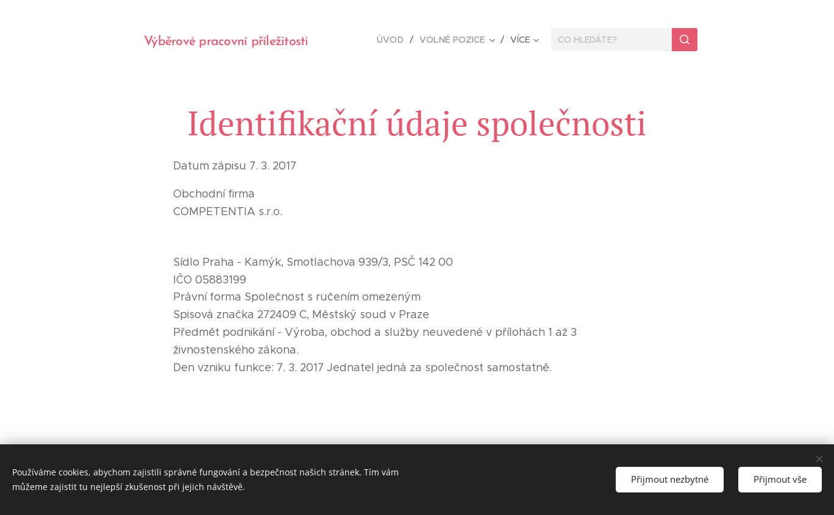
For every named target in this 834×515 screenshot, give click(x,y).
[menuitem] (395, 39)
